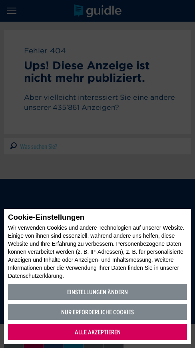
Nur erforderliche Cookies (97, 312)
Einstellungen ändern (97, 292)
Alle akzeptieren (98, 332)
